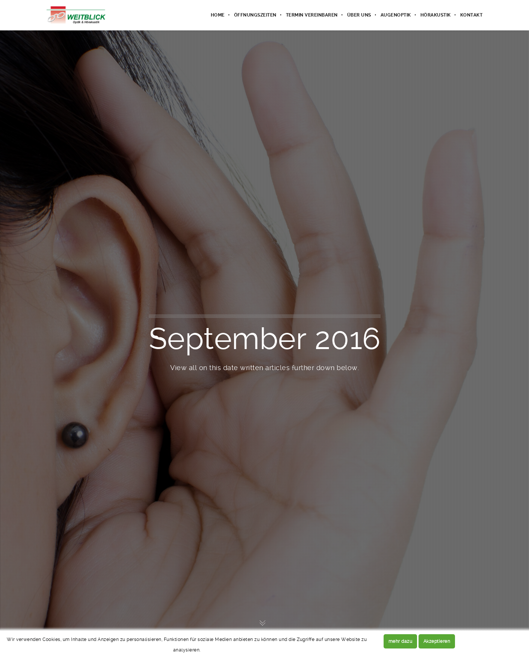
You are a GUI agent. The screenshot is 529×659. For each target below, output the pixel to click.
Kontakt (471, 15)
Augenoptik (396, 15)
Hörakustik (435, 15)
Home (218, 15)
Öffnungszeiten (255, 15)
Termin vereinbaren (312, 15)
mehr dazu (400, 641)
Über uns (359, 15)
